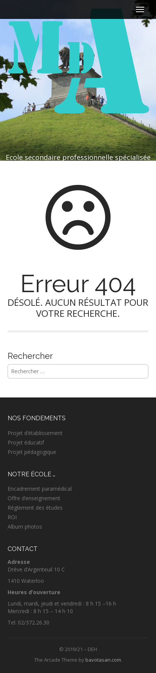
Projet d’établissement (35, 433)
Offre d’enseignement (34, 498)
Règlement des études (35, 507)
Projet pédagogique (32, 451)
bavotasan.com (103, 659)
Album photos (25, 526)
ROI (12, 517)
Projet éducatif (26, 442)
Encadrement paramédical (40, 488)
